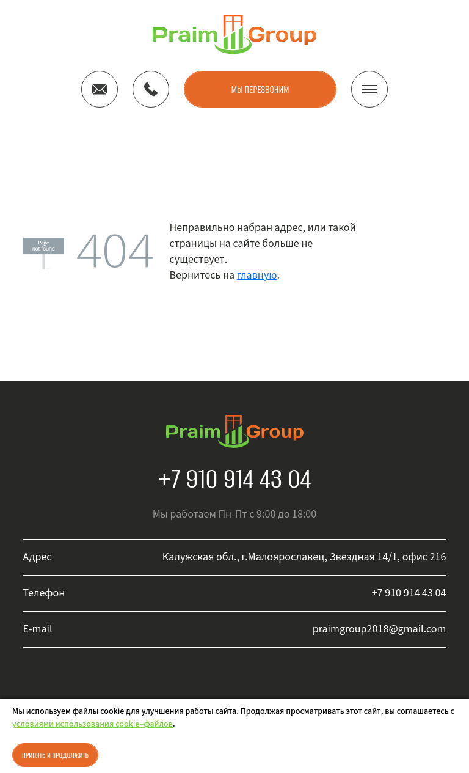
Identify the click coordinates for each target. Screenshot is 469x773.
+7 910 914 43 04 (234, 478)
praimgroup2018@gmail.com (379, 629)
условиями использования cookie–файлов (92, 724)
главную (257, 275)
